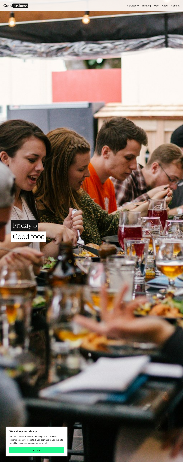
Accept (36, 450)
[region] (36, 441)
